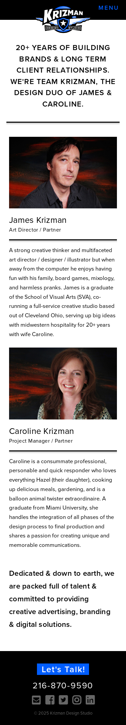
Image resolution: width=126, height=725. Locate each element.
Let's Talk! (63, 669)
